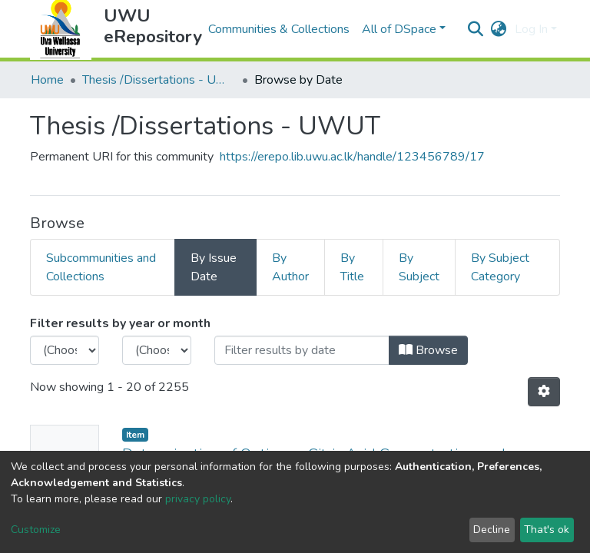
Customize (36, 529)
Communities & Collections (279, 29)
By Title (352, 267)
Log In (531, 29)
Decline (491, 529)
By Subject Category (500, 267)
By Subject (419, 267)
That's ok (546, 529)
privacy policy (197, 499)
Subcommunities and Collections (101, 267)
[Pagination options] (544, 391)
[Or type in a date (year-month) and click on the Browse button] (301, 350)
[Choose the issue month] (156, 350)
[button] (499, 29)
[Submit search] (476, 29)
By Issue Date (214, 267)
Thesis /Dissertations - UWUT (159, 79)
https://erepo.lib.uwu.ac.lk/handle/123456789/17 (352, 156)
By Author (290, 267)
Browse (428, 350)
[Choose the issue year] (64, 350)
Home (47, 79)
